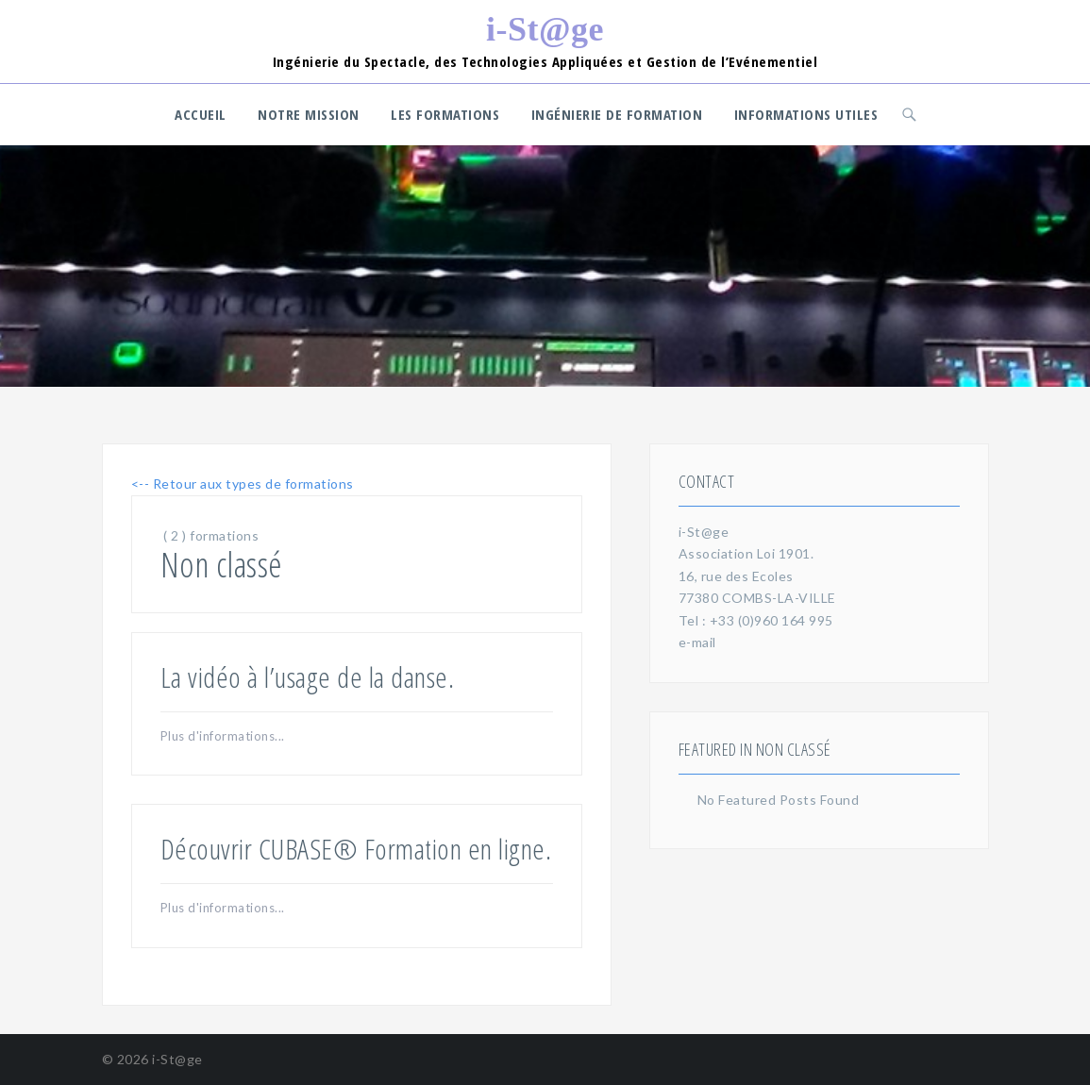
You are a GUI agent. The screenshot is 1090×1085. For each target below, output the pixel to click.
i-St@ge (545, 29)
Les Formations (445, 114)
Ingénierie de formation (617, 114)
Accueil (200, 114)
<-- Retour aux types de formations (242, 484)
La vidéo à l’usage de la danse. (307, 677)
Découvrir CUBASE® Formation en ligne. (356, 848)
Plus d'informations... (222, 735)
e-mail (697, 642)
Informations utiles (806, 114)
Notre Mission (309, 114)
